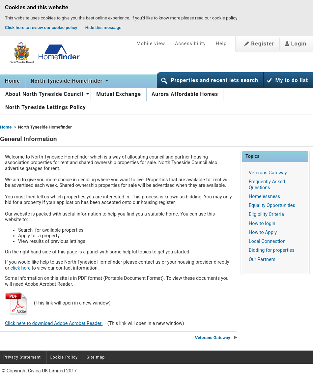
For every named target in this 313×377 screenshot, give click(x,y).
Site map (96, 357)
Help (221, 43)
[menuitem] (12, 81)
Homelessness (264, 196)
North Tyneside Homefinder (67, 81)
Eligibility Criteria (266, 214)
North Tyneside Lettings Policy (45, 107)
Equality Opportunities (272, 205)
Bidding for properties (272, 250)
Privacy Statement (22, 357)
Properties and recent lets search (214, 80)
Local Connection (267, 241)
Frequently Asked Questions (267, 184)
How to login (262, 223)
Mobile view (150, 43)
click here (21, 268)
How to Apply (263, 232)
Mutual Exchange (118, 94)
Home (12, 81)
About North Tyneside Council (45, 94)
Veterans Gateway (268, 173)
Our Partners (262, 259)
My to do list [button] (291, 80)
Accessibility (190, 43)
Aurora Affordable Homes (185, 94)
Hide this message (103, 27)
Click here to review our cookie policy (41, 27)
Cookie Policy (64, 357)
